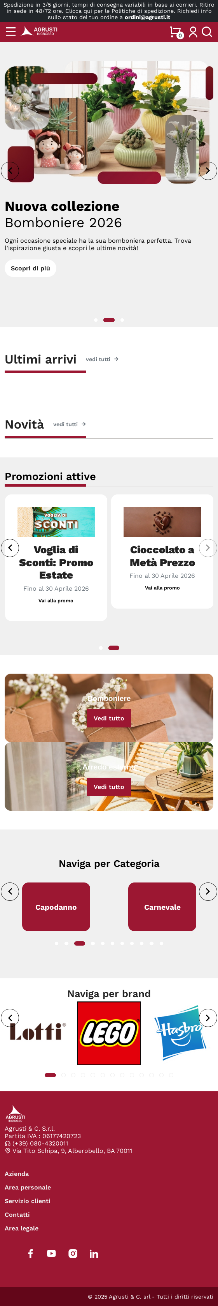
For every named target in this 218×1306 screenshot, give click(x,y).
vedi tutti (102, 359)
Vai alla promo (55, 601)
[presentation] (10, 171)
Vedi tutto (109, 718)
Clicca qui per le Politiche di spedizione (119, 11)
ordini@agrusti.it (147, 17)
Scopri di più (30, 268)
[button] (96, 320)
